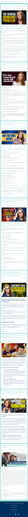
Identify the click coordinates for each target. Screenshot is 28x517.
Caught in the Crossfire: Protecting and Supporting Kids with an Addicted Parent (13, 392)
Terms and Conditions (14, 509)
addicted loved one (5, 203)
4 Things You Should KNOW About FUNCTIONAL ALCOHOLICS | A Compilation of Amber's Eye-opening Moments (14, 273)
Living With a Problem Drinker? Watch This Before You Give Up (14, 123)
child (24, 395)
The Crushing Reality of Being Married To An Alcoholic (14, 446)
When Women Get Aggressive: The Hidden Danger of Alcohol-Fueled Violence (13, 336)
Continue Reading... (5, 59)
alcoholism (17, 8)
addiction (3, 277)
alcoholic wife (12, 8)
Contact (14, 511)
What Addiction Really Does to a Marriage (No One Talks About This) (13, 200)
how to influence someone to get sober (14, 128)
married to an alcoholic (12, 450)
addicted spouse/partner (13, 203)
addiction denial (4, 67)
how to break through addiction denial (8, 69)
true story (18, 450)
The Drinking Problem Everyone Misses (12, 6)
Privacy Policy (14, 507)
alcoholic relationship (5, 8)
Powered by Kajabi (14, 505)
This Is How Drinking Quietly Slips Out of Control (13, 64)
